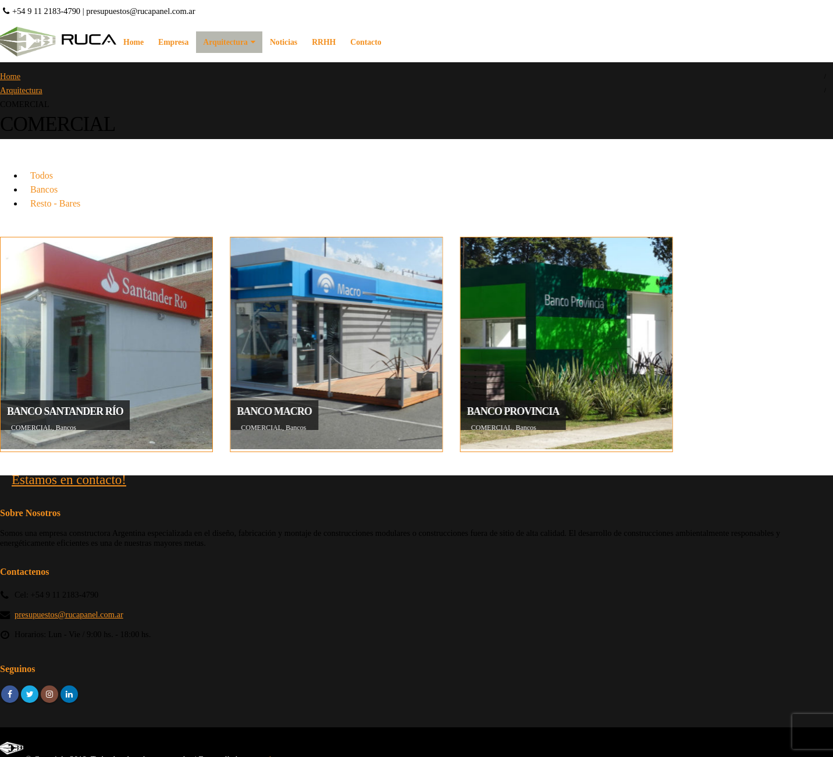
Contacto (365, 42)
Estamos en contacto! (69, 479)
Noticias (283, 42)
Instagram (49, 694)
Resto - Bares (55, 203)
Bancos (44, 189)
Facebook (10, 694)
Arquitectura (225, 42)
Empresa (173, 42)
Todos (41, 175)
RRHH (324, 42)
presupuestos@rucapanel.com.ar (140, 11)
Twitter (29, 694)
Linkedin (69, 694)
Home (133, 42)
